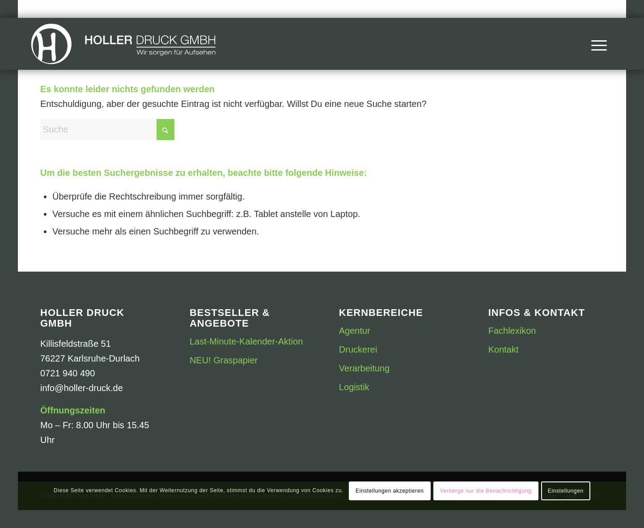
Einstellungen (566, 491)
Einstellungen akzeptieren (390, 491)
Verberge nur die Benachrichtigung (486, 491)
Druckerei (358, 349)
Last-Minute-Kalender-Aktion (246, 341)
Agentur (354, 331)
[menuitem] (596, 44)
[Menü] (596, 44)
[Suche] (107, 129)
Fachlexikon (512, 331)
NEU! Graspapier (224, 360)
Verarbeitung (364, 368)
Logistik (354, 387)
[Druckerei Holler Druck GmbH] (123, 43)
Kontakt (503, 349)
